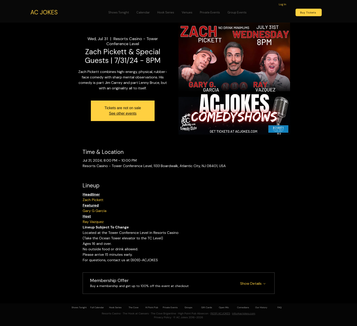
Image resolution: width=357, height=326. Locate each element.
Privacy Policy (162, 317)
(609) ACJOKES (220, 313)
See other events (123, 113)
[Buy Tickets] (309, 12)
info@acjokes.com (243, 313)
